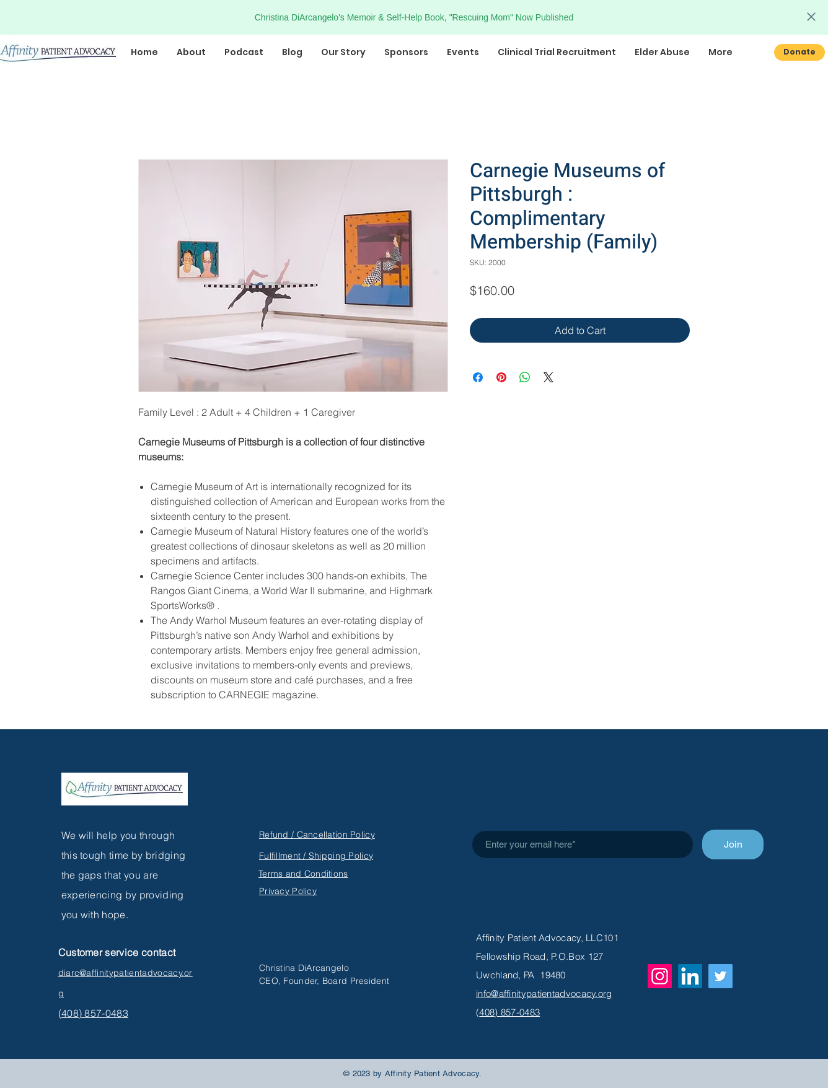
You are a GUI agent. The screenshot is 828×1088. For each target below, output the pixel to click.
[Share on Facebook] (477, 377)
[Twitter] (720, 976)
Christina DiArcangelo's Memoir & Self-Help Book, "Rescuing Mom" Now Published (414, 17)
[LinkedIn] (690, 976)
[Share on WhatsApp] (525, 377)
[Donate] (799, 52)
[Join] (733, 844)
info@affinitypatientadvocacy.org (544, 993)
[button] (244, 52)
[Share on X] (548, 377)
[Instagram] (660, 976)
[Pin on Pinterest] (501, 377)
